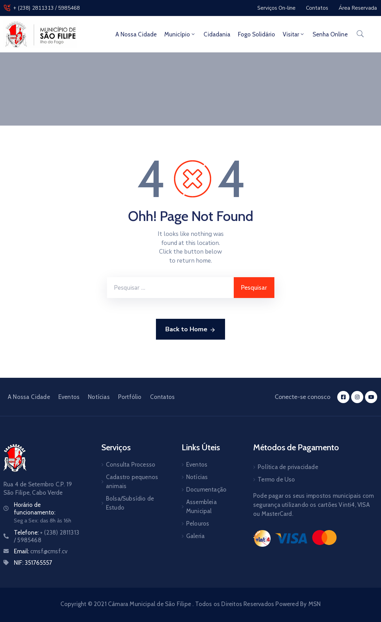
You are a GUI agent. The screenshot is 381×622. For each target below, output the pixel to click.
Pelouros (197, 523)
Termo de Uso (276, 479)
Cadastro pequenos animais (132, 481)
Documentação (206, 489)
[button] (276, 8)
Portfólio (130, 396)
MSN (314, 603)
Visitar (294, 34)
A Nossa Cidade (136, 34)
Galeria (195, 535)
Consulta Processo (130, 464)
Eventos (69, 396)
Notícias (99, 396)
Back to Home (190, 329)
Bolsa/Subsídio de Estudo (130, 503)
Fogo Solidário (256, 34)
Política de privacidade (288, 466)
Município (180, 34)
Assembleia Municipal (201, 506)
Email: (40, 551)
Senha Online (330, 34)
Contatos (162, 396)
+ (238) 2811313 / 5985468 (46, 8)
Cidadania (217, 34)
